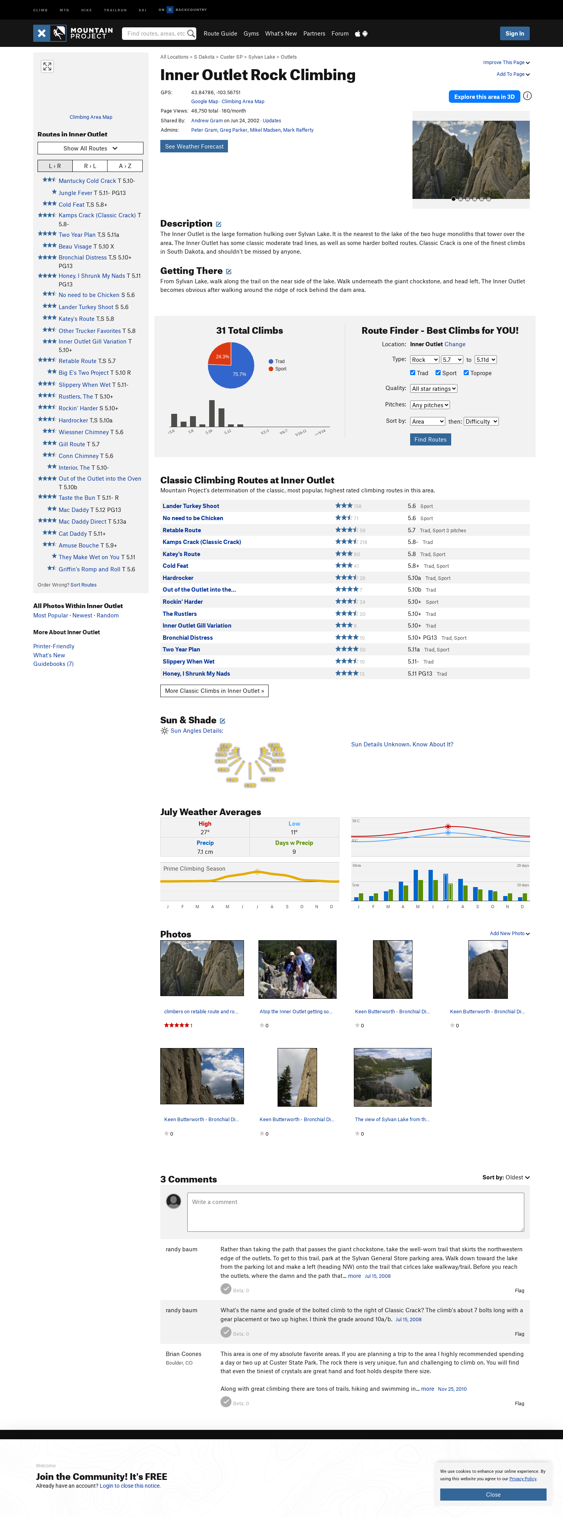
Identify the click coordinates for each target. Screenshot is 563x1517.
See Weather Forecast (194, 146)
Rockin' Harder (78, 407)
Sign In (515, 33)
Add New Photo (510, 926)
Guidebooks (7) (53, 663)
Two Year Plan (77, 234)
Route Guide (220, 33)
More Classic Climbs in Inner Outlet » (214, 683)
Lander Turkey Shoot (86, 306)
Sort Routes (83, 584)
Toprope (478, 365)
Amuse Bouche (79, 545)
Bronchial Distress (83, 257)
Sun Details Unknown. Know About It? (402, 736)
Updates (272, 120)
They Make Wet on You (89, 556)
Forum (340, 33)
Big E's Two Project (84, 372)
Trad (419, 365)
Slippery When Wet (85, 384)
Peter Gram (204, 130)
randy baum (181, 1241)
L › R (55, 165)
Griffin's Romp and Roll (89, 568)
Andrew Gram (207, 120)
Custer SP (231, 57)
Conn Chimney (79, 455)
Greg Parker (233, 130)
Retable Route (78, 360)
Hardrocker (73, 420)
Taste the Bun (77, 497)
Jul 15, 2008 (378, 1268)
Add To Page (513, 74)
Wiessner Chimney (84, 431)
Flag (519, 1283)
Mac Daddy (74, 509)
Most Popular (50, 615)
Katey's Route (77, 318)
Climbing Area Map (91, 117)
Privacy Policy (522, 1478)
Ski (143, 9)
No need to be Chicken (89, 294)
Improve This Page (506, 62)
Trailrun (115, 9)
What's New (281, 33)
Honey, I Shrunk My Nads (92, 275)
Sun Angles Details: (249, 750)
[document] (493, 1484)
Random (108, 615)
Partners (314, 33)
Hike (86, 9)
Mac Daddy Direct (82, 521)
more (354, 1268)
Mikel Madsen (265, 130)
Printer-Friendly (53, 645)
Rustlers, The (76, 396)
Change (455, 336)
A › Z (125, 165)
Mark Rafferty (298, 130)
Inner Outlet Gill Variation (93, 341)
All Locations (174, 57)
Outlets (289, 57)
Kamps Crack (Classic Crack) (97, 214)
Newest (82, 615)
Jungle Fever (75, 192)
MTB (65, 9)
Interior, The (74, 467)
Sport (446, 365)
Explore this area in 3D (493, 93)
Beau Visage (75, 246)
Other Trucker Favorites (90, 330)
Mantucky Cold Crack (87, 180)
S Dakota (204, 57)
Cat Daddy (73, 533)
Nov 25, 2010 (452, 1381)
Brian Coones (183, 1346)
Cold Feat (71, 204)
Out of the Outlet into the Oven (100, 478)
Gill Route (72, 443)
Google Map (204, 101)
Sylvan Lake (261, 57)
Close (493, 1494)
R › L (90, 165)
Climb (40, 9)
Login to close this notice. (130, 1486)
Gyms (251, 33)
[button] (420, 153)
